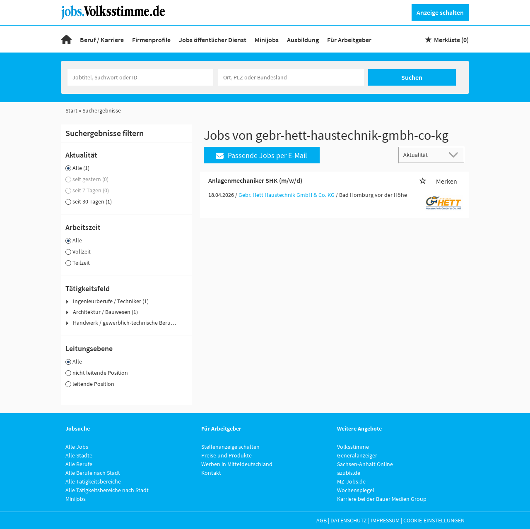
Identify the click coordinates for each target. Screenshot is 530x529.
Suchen (411, 77)
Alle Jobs (76, 446)
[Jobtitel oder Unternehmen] (140, 77)
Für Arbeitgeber (349, 40)
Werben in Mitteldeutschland (236, 464)
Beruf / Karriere (102, 40)
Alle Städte (78, 455)
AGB (321, 520)
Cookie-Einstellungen (434, 520)
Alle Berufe (78, 464)
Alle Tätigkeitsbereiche (93, 481)
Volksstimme (353, 446)
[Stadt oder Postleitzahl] (291, 77)
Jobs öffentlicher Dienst (212, 40)
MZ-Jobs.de (351, 481)
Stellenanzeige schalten (230, 446)
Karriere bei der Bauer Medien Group (381, 499)
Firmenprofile (151, 40)
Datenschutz (348, 520)
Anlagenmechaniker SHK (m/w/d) (255, 180)
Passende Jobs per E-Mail (261, 155)
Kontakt (211, 472)
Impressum (385, 520)
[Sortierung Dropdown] (455, 154)
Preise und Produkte (226, 455)
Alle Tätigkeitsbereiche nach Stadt (107, 490)
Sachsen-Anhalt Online (365, 464)
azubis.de (348, 472)
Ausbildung (303, 40)
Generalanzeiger (357, 455)
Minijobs (267, 40)
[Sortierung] (423, 154)
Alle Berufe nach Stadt (92, 472)
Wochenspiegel (355, 490)
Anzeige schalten (440, 12)
